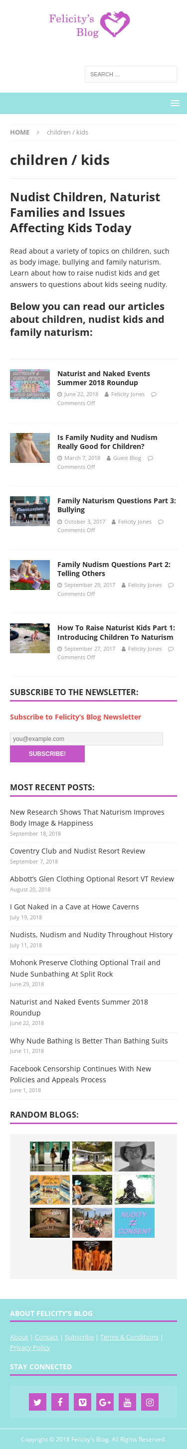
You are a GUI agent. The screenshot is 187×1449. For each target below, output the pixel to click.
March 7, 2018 (82, 457)
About (19, 1336)
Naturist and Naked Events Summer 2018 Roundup (103, 378)
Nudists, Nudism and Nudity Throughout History (91, 934)
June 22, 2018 (81, 394)
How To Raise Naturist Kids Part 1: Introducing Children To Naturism (116, 632)
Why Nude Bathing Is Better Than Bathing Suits (89, 1040)
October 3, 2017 (84, 521)
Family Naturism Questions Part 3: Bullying (116, 505)
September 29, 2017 (89, 584)
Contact (46, 1336)
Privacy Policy (30, 1347)
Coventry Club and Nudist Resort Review (77, 851)
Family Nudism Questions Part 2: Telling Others (114, 569)
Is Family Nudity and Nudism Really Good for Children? (107, 442)
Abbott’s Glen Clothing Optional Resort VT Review (92, 878)
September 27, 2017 (89, 648)
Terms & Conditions (129, 1336)
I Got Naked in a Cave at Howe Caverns (74, 906)
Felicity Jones (128, 394)
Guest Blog (127, 457)
